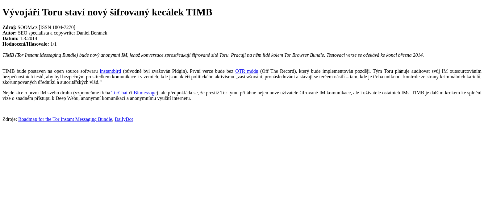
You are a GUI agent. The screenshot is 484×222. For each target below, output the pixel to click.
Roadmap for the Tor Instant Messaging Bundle (65, 119)
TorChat (119, 92)
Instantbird (110, 71)
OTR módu (246, 71)
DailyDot (124, 119)
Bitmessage (145, 92)
